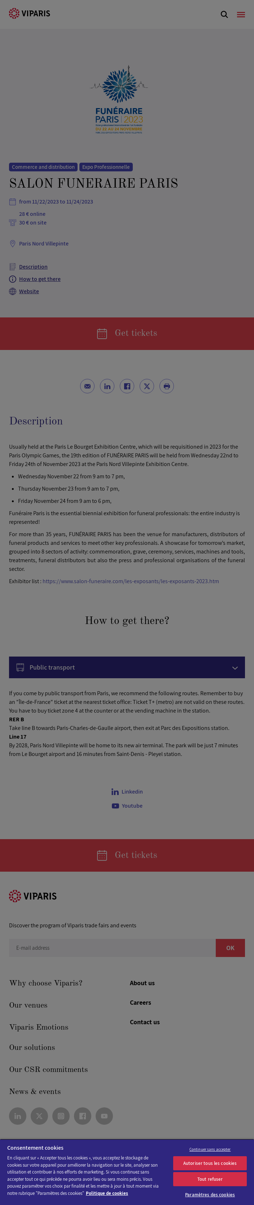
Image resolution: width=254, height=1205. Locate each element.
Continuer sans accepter (210, 1149)
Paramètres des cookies (210, 1195)
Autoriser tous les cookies (210, 1163)
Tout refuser (210, 1179)
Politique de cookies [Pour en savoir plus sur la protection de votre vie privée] (107, 1193)
